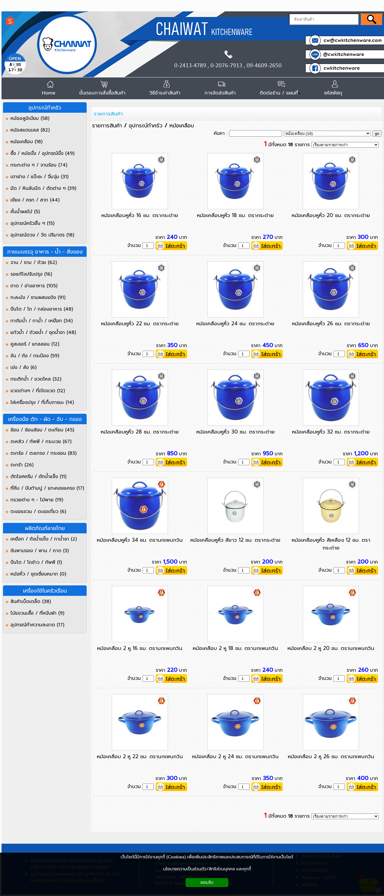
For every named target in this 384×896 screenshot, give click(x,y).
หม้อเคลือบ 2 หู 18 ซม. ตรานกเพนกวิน (235, 648)
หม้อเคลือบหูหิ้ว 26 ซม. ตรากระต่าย (331, 323)
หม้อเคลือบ (181, 125)
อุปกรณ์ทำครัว (146, 125)
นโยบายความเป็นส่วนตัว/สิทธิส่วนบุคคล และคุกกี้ (207, 869)
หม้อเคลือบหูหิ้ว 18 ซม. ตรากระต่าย (235, 215)
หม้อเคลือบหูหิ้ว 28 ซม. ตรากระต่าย (140, 432)
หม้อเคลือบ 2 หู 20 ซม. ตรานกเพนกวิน (330, 648)
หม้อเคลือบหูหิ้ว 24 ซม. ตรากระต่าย (235, 323)
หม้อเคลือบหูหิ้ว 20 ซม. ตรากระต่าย (331, 215)
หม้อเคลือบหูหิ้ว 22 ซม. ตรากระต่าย (140, 323)
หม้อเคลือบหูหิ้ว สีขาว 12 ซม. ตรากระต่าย (235, 540)
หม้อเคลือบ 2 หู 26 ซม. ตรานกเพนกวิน (331, 756)
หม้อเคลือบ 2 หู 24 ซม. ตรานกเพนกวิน (235, 756)
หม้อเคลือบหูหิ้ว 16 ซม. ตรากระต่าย (139, 215)
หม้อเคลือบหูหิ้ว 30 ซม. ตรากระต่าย (235, 432)
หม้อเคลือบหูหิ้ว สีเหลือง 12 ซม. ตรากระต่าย (331, 544)
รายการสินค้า (108, 113)
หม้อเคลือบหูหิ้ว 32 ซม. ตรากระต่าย (331, 432)
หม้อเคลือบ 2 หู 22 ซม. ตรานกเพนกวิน (140, 756)
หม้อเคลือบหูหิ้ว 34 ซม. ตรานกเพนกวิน (140, 540)
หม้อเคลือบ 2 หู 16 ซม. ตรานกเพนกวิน (139, 648)
